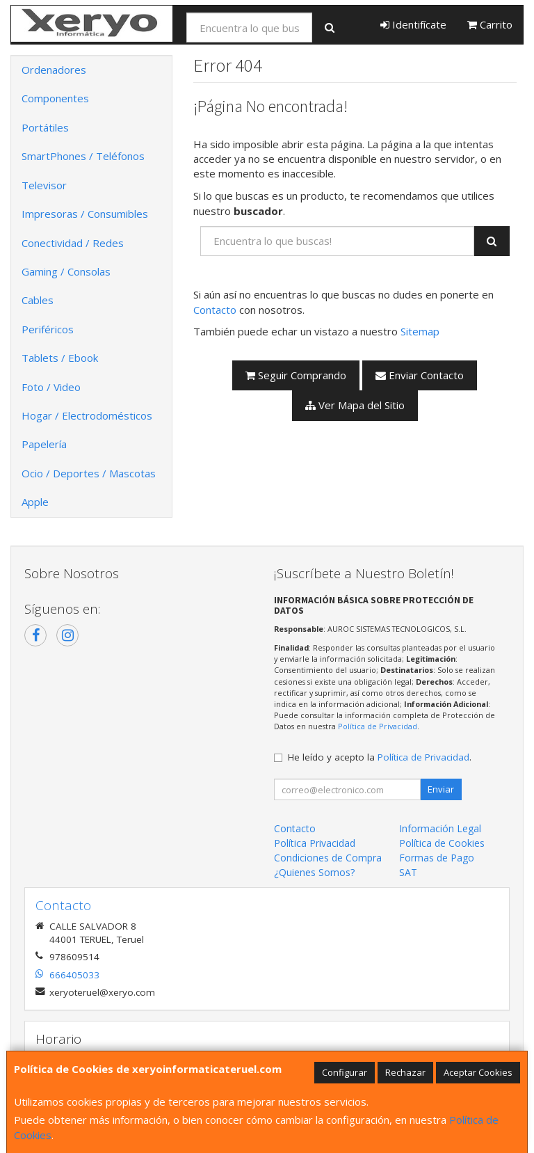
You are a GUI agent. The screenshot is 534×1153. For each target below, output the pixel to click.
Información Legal (440, 828)
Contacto (214, 310)
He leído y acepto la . (379, 757)
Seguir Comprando (295, 375)
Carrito (489, 24)
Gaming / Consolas (66, 271)
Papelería (44, 444)
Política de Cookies (442, 843)
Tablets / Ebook (60, 358)
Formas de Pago (436, 857)
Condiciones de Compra (328, 857)
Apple (35, 502)
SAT (408, 872)
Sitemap (419, 331)
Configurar (344, 1072)
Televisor (44, 185)
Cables (38, 300)
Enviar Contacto (419, 375)
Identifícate (413, 24)
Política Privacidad (314, 843)
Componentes (55, 98)
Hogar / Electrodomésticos (87, 415)
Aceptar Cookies (478, 1072)
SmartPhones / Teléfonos (83, 156)
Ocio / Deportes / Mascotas (89, 473)
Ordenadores (54, 70)
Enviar (441, 789)
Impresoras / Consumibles (85, 214)
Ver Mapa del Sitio (355, 405)
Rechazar (405, 1072)
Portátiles (45, 127)
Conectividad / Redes (73, 243)
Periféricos (48, 329)
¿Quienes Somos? (314, 872)
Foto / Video (51, 387)
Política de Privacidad (377, 726)
